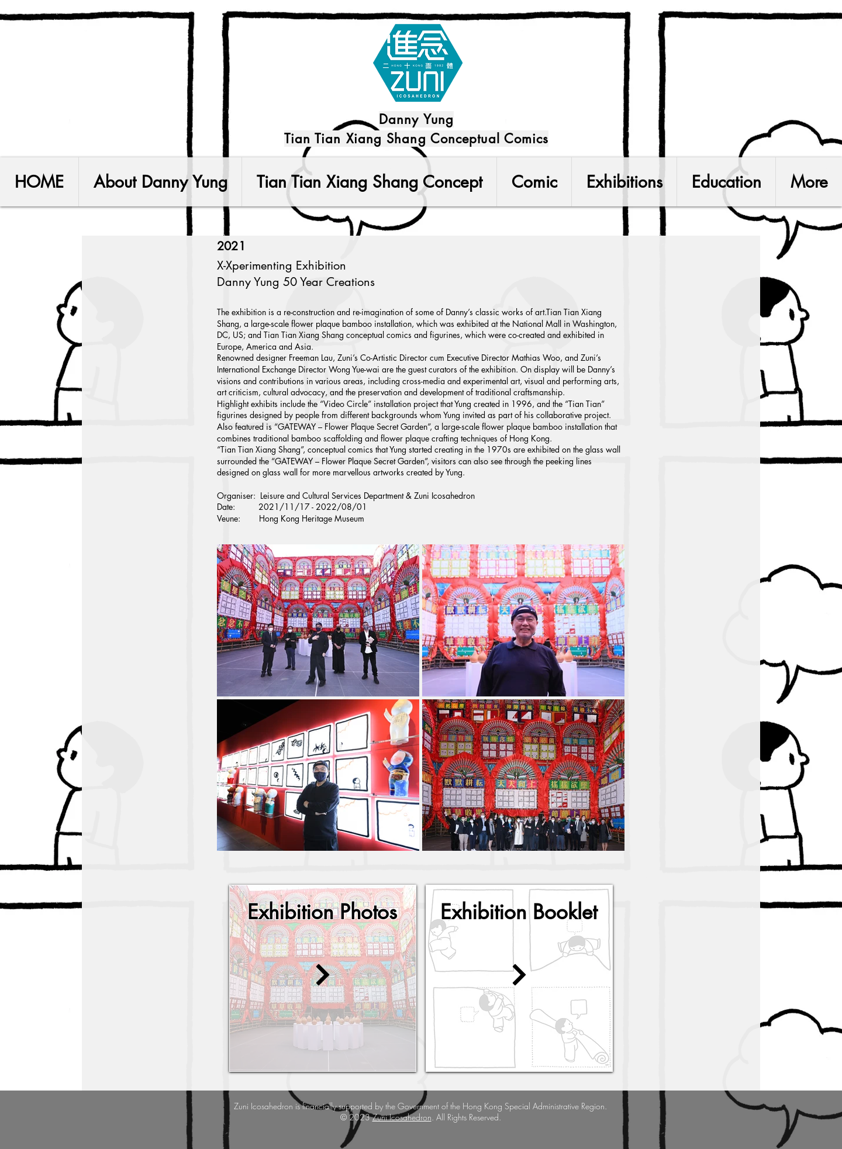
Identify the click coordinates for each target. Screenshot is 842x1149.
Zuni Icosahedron (402, 1117)
